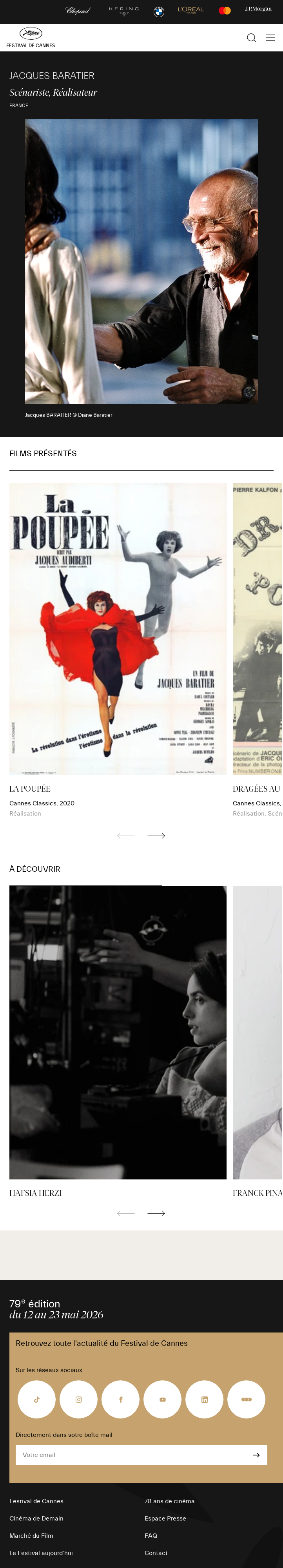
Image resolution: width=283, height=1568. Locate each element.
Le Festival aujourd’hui (41, 1553)
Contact (156, 1553)
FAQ (151, 1535)
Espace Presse (165, 1518)
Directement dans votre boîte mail (64, 1434)
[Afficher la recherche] (251, 37)
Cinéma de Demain (36, 1518)
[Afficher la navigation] (270, 37)
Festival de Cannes (36, 1501)
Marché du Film (31, 1535)
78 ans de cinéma (170, 1501)
